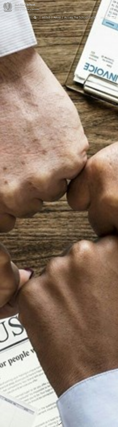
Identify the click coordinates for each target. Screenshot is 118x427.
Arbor (57, 17)
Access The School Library (80, 17)
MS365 (46, 17)
